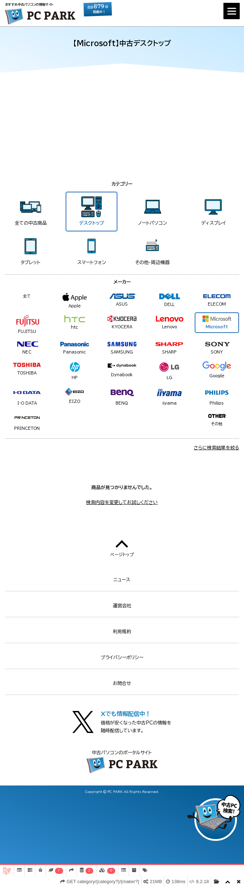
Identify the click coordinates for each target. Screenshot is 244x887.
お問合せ (122, 683)
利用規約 (122, 631)
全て (27, 296)
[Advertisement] (122, 127)
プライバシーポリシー (122, 657)
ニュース (121, 579)
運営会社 (122, 605)
